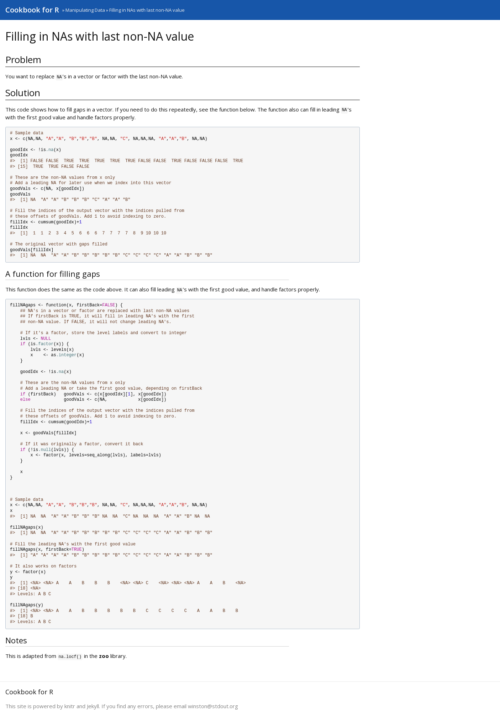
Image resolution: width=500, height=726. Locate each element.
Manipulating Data (85, 10)
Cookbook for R (32, 10)
